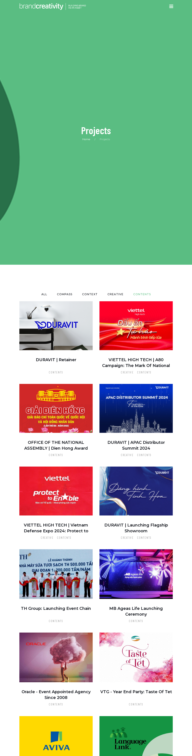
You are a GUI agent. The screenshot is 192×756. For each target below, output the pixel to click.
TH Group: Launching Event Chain (56, 608)
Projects (105, 139)
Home (86, 139)
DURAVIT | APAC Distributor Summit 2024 (136, 445)
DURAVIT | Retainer (56, 359)
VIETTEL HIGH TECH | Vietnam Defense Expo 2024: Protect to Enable (56, 531)
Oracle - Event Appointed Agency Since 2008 (56, 694)
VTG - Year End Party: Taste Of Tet (136, 691)
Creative (127, 372)
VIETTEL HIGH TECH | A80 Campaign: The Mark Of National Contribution (136, 365)
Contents (56, 372)
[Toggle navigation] (171, 6)
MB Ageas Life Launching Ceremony (136, 611)
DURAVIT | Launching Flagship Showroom (136, 528)
